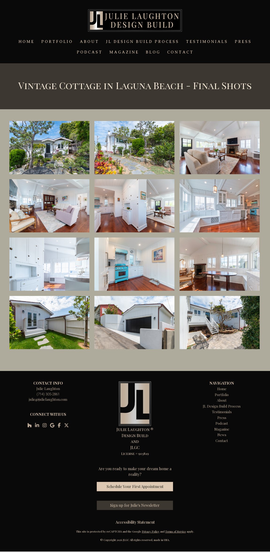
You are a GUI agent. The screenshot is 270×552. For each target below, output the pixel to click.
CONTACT (180, 52)
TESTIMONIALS (207, 41)
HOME (27, 41)
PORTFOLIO (57, 41)
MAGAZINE (124, 52)
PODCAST (90, 52)
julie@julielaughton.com (48, 399)
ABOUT (89, 41)
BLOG (153, 52)
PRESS (243, 41)
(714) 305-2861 (48, 394)
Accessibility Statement (135, 522)
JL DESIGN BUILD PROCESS (142, 41)
